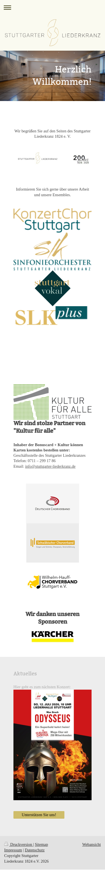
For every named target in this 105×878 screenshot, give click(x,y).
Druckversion (18, 844)
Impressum (13, 850)
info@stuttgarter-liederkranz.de (50, 466)
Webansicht (91, 844)
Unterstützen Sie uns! (39, 815)
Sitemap (41, 844)
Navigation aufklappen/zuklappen (52, 7)
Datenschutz (35, 850)
